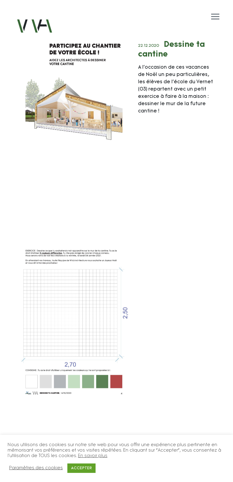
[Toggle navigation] (116, 9)
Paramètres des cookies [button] (36, 468)
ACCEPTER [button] (81, 468)
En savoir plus (92, 456)
